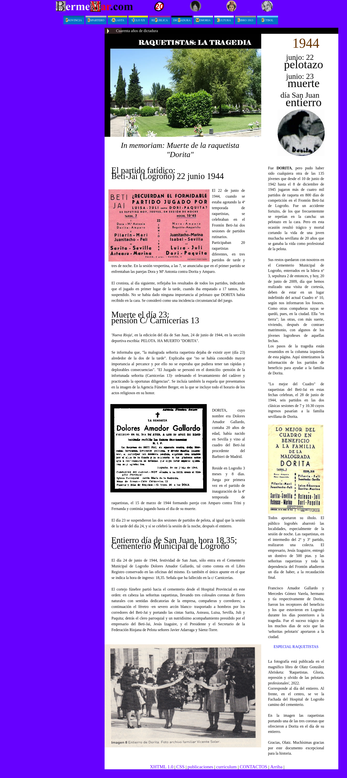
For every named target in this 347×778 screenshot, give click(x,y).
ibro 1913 (245, 20)
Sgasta (117, 20)
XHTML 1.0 (161, 766)
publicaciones (200, 766)
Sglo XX (138, 20)
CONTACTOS (253, 766)
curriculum (227, 766)
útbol (267, 20)
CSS (180, 766)
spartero (96, 20)
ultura (224, 20)
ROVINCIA (74, 20)
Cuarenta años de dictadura (137, 31)
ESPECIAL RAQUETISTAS (296, 647)
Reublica (159, 20)
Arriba (276, 766)
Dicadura (181, 20)
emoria (203, 20)
